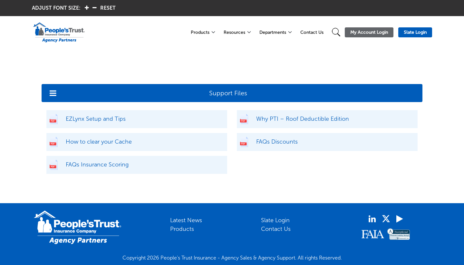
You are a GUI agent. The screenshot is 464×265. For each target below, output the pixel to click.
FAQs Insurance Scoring (97, 164)
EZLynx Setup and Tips (96, 118)
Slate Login (275, 220)
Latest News (186, 220)
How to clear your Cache (99, 141)
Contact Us (312, 32)
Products (200, 32)
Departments (272, 32)
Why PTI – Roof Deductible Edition (302, 118)
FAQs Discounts (277, 141)
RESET (108, 8)
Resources (234, 32)
